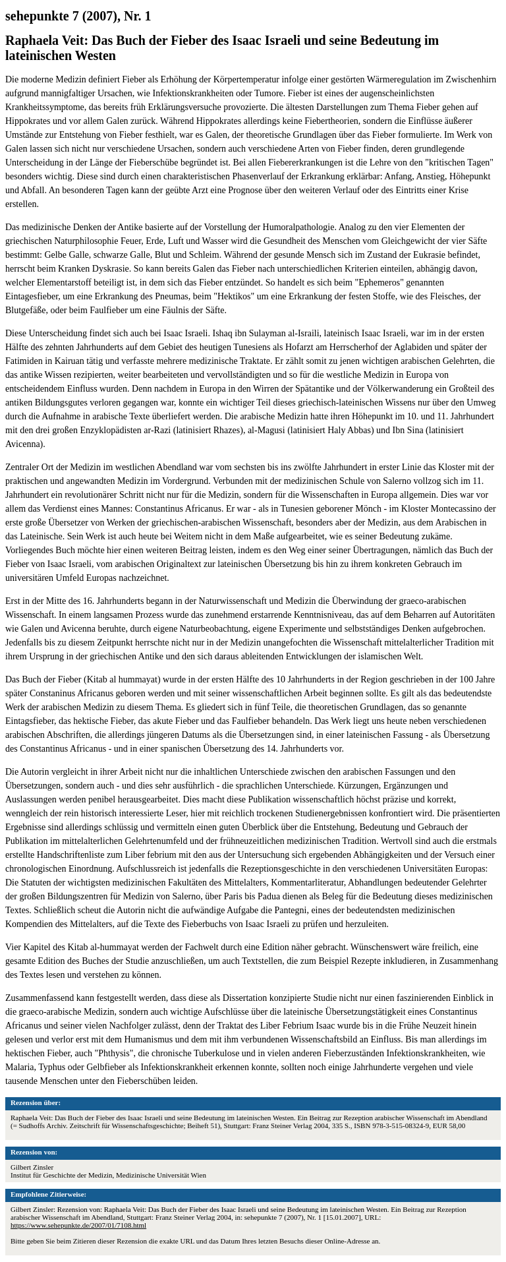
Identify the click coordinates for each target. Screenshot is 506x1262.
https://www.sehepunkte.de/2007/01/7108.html (78, 1225)
